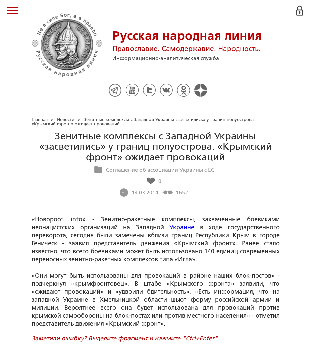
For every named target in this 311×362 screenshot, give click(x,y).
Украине (181, 227)
